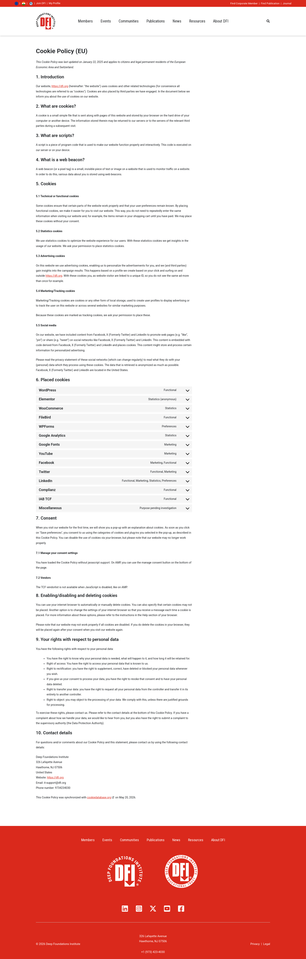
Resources (197, 840)
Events (106, 840)
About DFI (220, 840)
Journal (265, 3)
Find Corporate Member (222, 3)
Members (85, 840)
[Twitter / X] (153, 908)
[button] (268, 21)
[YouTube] (167, 908)
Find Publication (249, 3)
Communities (129, 840)
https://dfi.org (60, 86)
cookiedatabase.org (99, 797)
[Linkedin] (124, 908)
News (177, 840)
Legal (266, 944)
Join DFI (62, 3)
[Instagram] (138, 908)
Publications (155, 840)
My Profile (76, 3)
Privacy (255, 944)
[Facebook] (181, 908)
